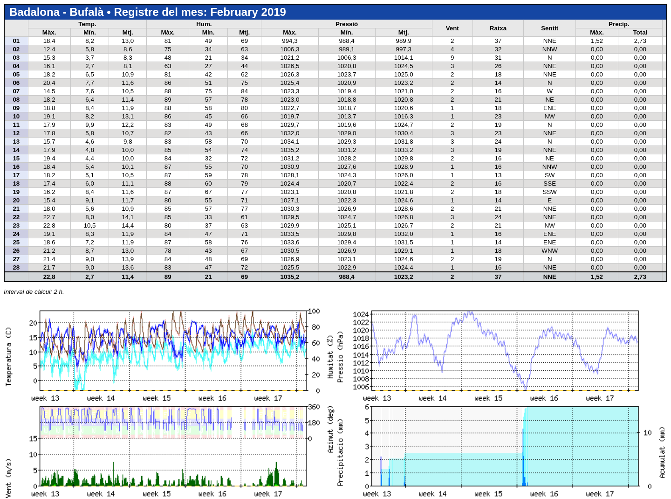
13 (16, 141)
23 (16, 225)
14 (16, 149)
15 (16, 158)
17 (16, 175)
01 (16, 40)
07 (16, 91)
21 (16, 208)
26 (16, 250)
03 (16, 57)
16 (16, 166)
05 (16, 74)
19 (16, 191)
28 (16, 267)
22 (16, 217)
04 (16, 65)
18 (16, 183)
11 (16, 124)
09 (16, 107)
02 (16, 49)
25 (16, 242)
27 (16, 259)
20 (16, 200)
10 (16, 116)
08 (16, 99)
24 (16, 233)
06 (16, 82)
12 (16, 133)
